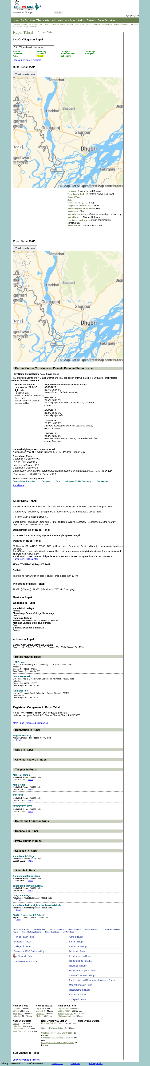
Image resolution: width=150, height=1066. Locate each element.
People (26, 27)
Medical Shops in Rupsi (80, 985)
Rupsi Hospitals (91, 929)
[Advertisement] (40, 212)
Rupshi (40, 56)
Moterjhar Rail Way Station (53, 1023)
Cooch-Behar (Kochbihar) (25, 481)
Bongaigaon (102, 481)
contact (20, 27)
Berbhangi (42, 51)
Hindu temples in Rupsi (80, 961)
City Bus (24, 20)
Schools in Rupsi (22, 941)
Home (16, 20)
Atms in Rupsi (76, 937)
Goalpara (46, 481)
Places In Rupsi (25, 956)
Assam (41, 32)
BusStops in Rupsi (21, 929)
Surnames (33, 27)
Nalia (15, 56)
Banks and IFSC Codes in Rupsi (30, 951)
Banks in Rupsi (76, 941)
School (73, 20)
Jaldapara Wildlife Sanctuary (78, 481)
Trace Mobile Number (58, 24)
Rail (53, 20)
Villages (40, 20)
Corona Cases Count (107, 20)
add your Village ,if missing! (27, 60)
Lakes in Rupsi (39, 929)
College (81, 20)
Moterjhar (89, 54)
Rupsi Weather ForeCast (26, 961)
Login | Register (131, 15)
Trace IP (88, 24)
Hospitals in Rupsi (78, 965)
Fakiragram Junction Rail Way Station (57, 1042)
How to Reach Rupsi (24, 937)
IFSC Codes (43, 24)
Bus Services (33, 24)
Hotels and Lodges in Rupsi (82, 970)
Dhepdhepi (90, 51)
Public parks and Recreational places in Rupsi (92, 980)
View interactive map (25, 74)
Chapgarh (65, 51)
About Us (75, 1063)
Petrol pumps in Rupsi (80, 956)
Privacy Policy (96, 1063)
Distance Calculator (20, 24)
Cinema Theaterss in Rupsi (82, 975)
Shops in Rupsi (74, 929)
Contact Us (57, 1063)
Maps (32, 20)
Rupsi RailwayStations (31, 932)
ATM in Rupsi (68, 932)
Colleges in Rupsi (22, 946)
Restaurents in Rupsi (79, 990)
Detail (18, 740)
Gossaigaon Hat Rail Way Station (55, 1038)
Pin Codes (91, 20)
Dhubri (49, 32)
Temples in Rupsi (56, 929)
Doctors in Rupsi (77, 951)
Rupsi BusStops (52, 932)
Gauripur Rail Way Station (52, 1028)
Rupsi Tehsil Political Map (25, 559)
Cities (48, 20)
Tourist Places (63, 20)
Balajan (16, 51)
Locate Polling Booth (122, 24)
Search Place (79, 24)
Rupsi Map (18, 485)
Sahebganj (66, 56)
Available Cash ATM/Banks (103, 24)
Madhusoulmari (68, 54)
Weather (70, 24)
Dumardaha (18, 54)
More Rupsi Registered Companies (30, 723)
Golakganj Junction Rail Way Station (57, 1033)
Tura (58, 481)
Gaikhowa (42, 54)
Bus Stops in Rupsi (78, 946)
